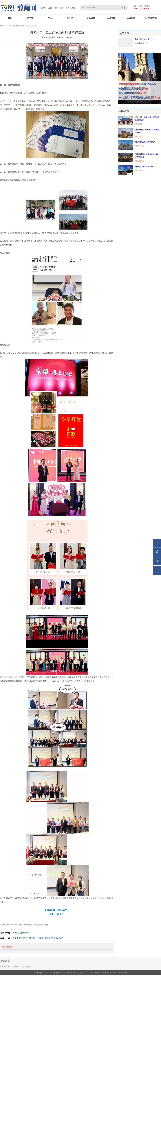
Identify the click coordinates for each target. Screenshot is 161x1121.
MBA (50, 18)
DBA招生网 (25, 966)
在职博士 (110, 18)
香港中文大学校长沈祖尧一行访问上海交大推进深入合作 (38, 938)
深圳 (62, 8)
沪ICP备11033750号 (118, 972)
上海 (50, 8)
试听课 (30, 18)
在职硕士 (90, 18)
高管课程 (33, 26)
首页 (10, 18)
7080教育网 (50, 37)
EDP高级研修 (151, 18)
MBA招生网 (5, 966)
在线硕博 (131, 18)
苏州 (67, 8)
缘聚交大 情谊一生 (21, 932)
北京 (56, 8)
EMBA (70, 18)
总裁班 (15, 966)
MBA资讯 (24, 26)
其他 (73, 8)
